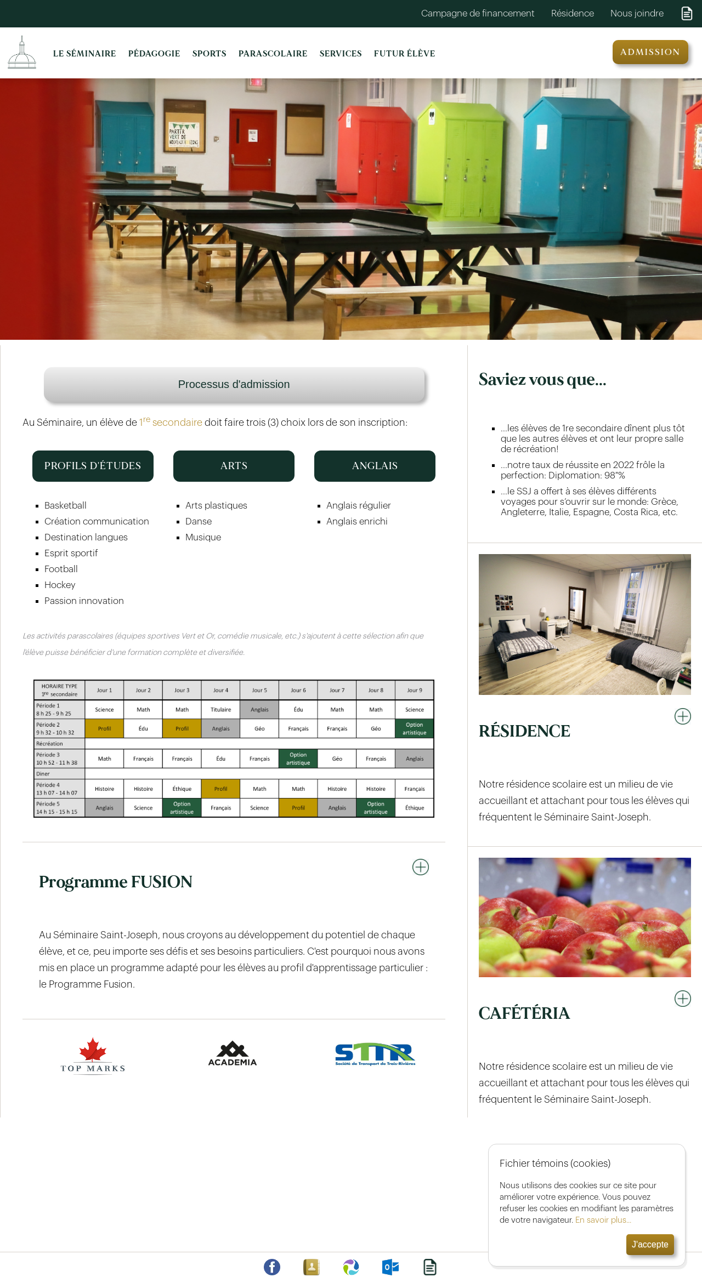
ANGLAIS (375, 466)
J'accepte (650, 1244)
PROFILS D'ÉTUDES (92, 466)
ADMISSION (650, 52)
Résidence (572, 13)
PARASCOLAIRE (273, 54)
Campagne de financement (478, 13)
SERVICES (341, 54)
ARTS (234, 466)
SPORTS (210, 54)
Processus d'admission (234, 384)
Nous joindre (637, 13)
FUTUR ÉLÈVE (404, 54)
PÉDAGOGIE (154, 54)
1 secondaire (170, 422)
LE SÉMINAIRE (84, 54)
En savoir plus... (603, 1220)
